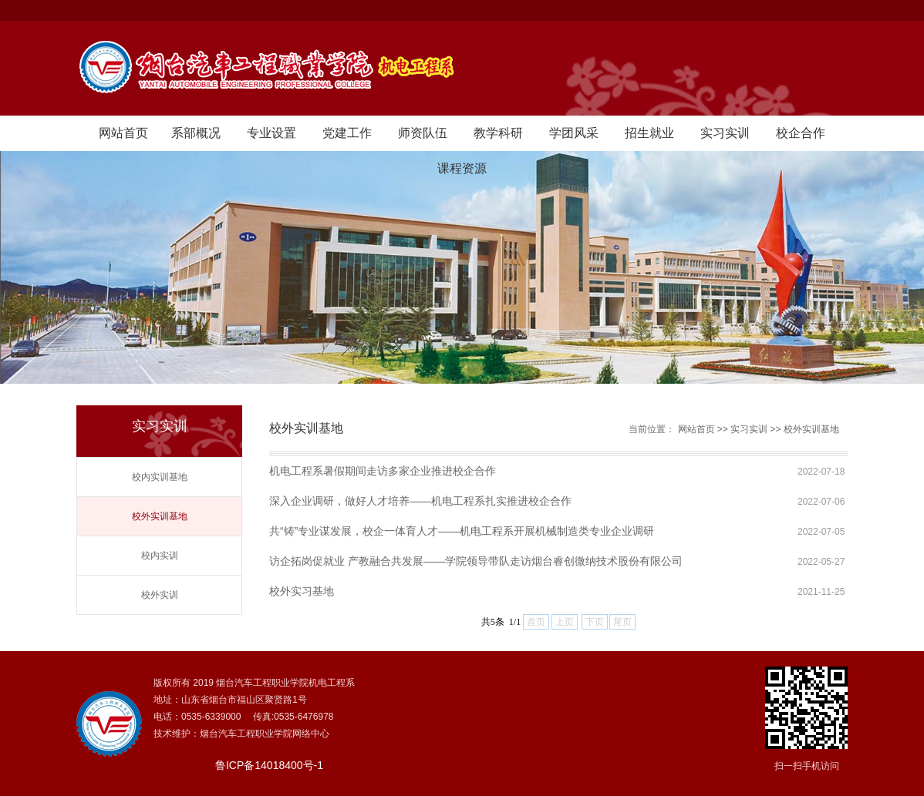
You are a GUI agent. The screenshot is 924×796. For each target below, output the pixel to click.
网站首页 (123, 132)
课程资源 (462, 168)
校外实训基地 (159, 516)
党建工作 (347, 132)
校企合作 (800, 132)
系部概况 (196, 132)
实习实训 (725, 132)
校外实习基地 (301, 591)
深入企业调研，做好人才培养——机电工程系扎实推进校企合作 (420, 501)
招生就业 (649, 132)
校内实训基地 (159, 477)
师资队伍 (422, 132)
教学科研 (498, 132)
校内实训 (159, 555)
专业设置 (271, 132)
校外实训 (159, 594)
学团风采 (574, 132)
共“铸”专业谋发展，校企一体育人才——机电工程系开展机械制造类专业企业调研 (461, 531)
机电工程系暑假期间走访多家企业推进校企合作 (382, 471)
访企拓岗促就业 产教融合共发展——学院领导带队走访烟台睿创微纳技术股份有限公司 (476, 561)
